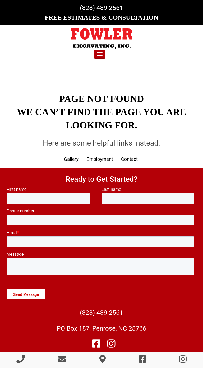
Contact (129, 159)
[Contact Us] (62, 360)
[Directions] (102, 360)
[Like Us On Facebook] (96, 345)
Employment (99, 159)
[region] (101, 73)
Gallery (71, 159)
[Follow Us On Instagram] (111, 345)
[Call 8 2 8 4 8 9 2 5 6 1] (20, 360)
